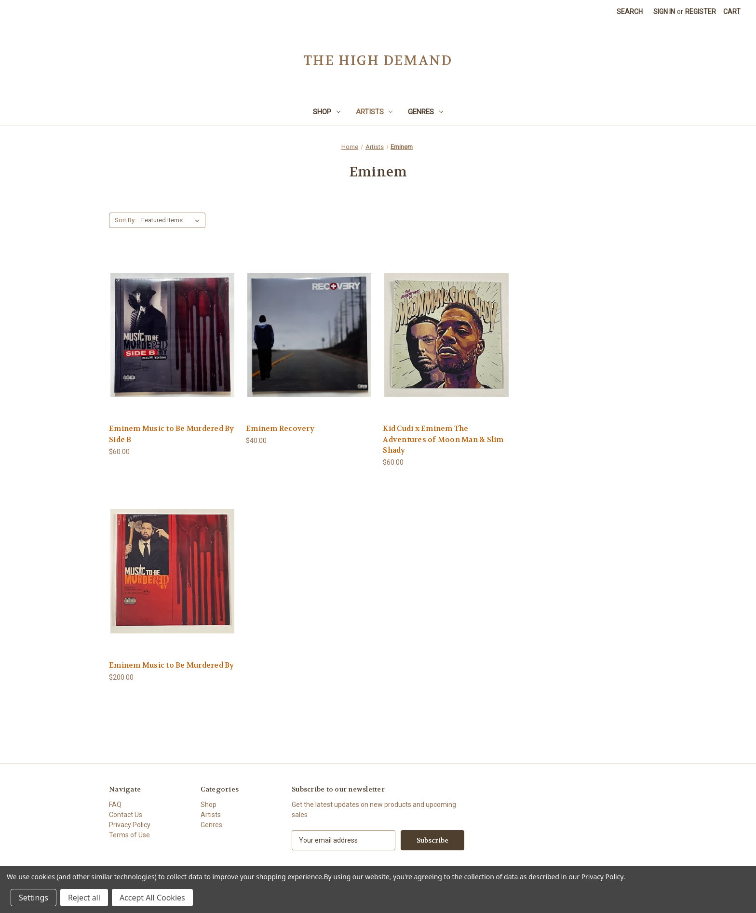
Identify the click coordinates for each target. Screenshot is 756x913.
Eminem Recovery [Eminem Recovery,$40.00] (280, 428)
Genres (425, 111)
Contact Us (125, 815)
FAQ (115, 804)
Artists (374, 111)
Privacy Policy (129, 825)
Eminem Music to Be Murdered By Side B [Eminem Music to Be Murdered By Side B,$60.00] (171, 434)
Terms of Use (129, 835)
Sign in (664, 11)
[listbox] (172, 220)
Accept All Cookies (152, 897)
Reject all (84, 897)
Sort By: (125, 220)
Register (700, 11)
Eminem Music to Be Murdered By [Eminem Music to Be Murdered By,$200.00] (171, 665)
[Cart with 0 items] (732, 12)
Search (630, 11)
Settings (33, 897)
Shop (326, 111)
